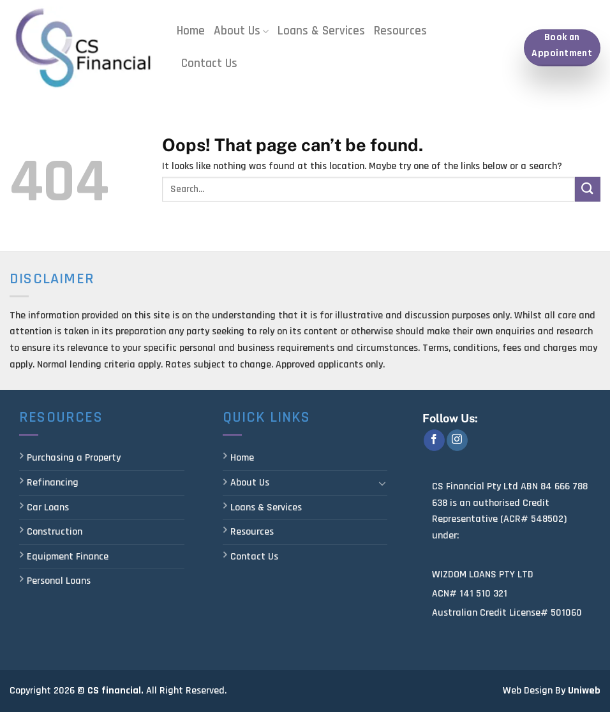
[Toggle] (383, 483)
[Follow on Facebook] (434, 440)
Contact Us (209, 63)
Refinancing (52, 482)
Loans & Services (321, 31)
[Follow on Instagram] (457, 440)
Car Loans (48, 507)
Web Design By (534, 690)
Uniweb (584, 690)
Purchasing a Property (74, 457)
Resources (400, 31)
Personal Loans (59, 581)
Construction (54, 531)
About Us (241, 31)
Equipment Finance (67, 556)
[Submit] (587, 189)
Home (191, 31)
